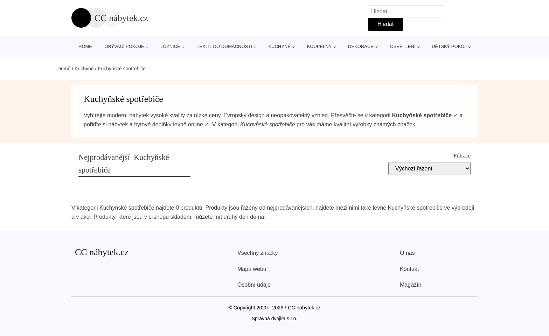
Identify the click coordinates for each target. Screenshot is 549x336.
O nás (407, 253)
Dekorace (361, 46)
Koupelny (319, 46)
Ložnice (170, 46)
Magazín (410, 285)
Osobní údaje (254, 285)
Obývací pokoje (124, 46)
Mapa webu (251, 269)
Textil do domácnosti (224, 46)
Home (85, 46)
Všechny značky (257, 253)
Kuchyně (279, 46)
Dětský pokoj (449, 46)
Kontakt (409, 269)
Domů (63, 68)
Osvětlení (403, 46)
